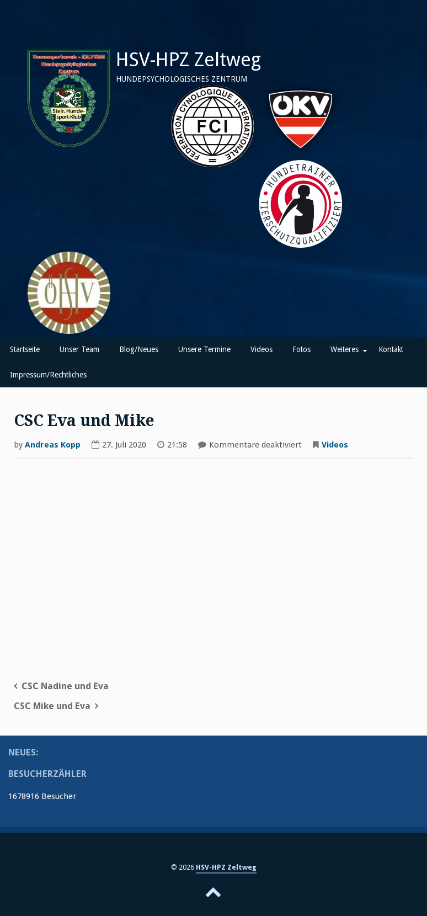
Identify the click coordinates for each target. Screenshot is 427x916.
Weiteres (344, 349)
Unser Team (79, 349)
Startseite (25, 349)
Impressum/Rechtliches (48, 374)
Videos (261, 349)
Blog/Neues (138, 349)
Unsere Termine (204, 349)
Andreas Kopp (53, 445)
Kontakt (390, 349)
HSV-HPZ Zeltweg (188, 60)
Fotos (301, 349)
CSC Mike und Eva (52, 706)
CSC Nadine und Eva (65, 686)
